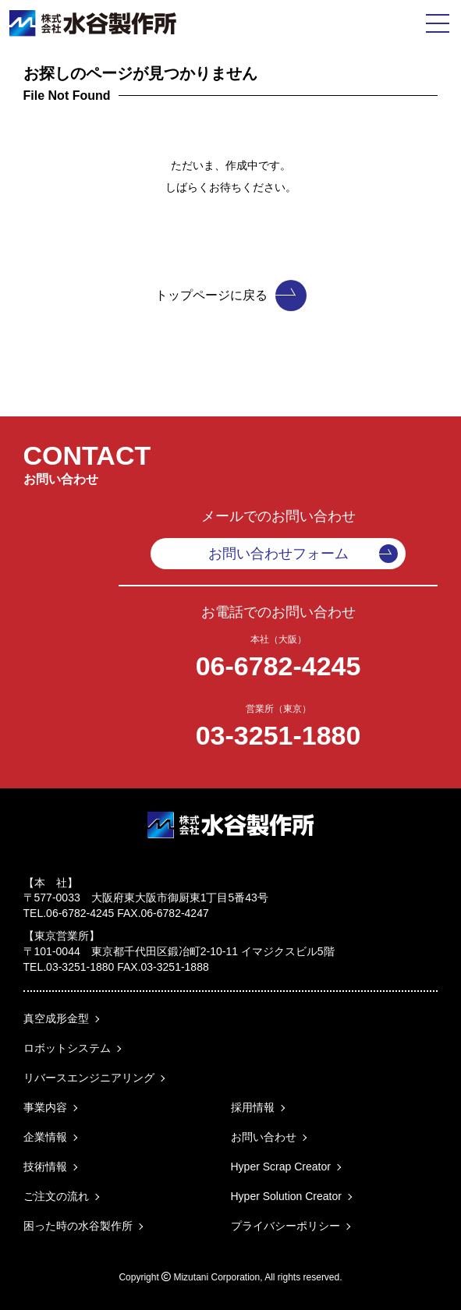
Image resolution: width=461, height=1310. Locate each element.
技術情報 (45, 1166)
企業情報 (45, 1137)
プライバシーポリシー (285, 1226)
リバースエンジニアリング (88, 1077)
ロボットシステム (67, 1048)
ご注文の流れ (56, 1196)
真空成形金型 (56, 1018)
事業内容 (45, 1107)
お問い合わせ (263, 1137)
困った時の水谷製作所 (78, 1226)
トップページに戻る (231, 295)
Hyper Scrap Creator (281, 1166)
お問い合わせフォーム (303, 553)
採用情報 (253, 1107)
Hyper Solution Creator (286, 1196)
